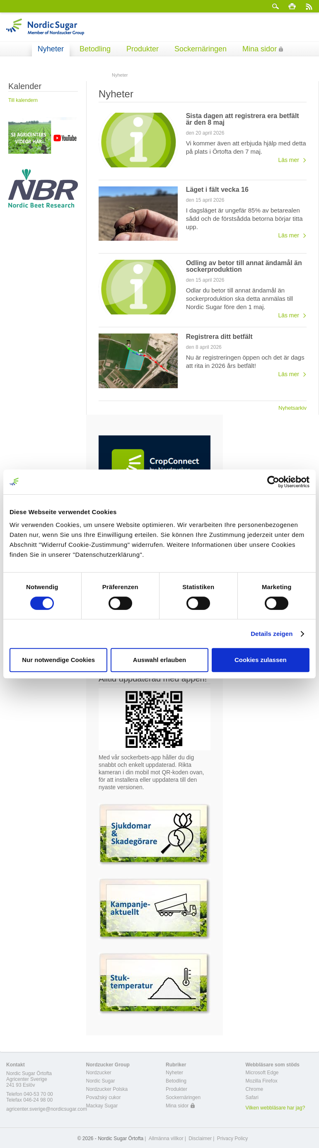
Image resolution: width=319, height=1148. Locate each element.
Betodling (95, 49)
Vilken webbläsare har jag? (275, 1108)
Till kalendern (23, 100)
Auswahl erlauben (159, 659)
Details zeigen (271, 633)
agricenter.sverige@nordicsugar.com (46, 1109)
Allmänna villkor (166, 1138)
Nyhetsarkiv (292, 408)
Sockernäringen (200, 49)
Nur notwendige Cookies (58, 659)
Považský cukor (103, 1097)
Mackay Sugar (102, 1106)
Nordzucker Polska (107, 1089)
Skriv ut (292, 6)
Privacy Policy (232, 1138)
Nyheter (51, 49)
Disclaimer (200, 1138)
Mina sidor (259, 49)
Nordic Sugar (100, 1081)
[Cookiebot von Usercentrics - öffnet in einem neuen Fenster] (273, 482)
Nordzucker (98, 1072)
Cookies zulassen (260, 659)
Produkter (142, 49)
